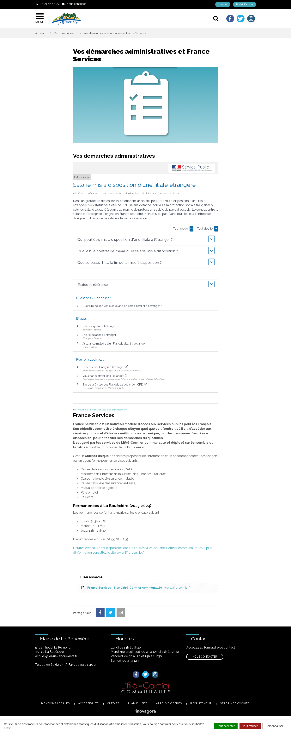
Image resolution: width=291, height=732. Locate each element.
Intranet (222, 4)
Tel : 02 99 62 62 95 (49, 664)
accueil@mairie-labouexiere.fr (56, 656)
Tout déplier (207, 229)
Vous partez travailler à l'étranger (105, 375)
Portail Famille (244, 4)
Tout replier (183, 229)
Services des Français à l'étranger (105, 367)
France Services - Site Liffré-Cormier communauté (136, 587)
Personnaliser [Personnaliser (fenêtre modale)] (274, 726)
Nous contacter (204, 656)
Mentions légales (55, 703)
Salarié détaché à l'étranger (99, 334)
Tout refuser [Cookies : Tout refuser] (250, 726)
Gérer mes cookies (235, 703)
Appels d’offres (169, 703)
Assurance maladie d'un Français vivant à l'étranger (114, 343)
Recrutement (200, 703)
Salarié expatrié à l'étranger (99, 326)
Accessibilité (88, 703)
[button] (145, 239)
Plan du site (138, 703)
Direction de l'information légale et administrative (101, 409)
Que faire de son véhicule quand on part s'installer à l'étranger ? (122, 305)
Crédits (113, 703)
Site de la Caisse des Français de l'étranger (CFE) (114, 384)
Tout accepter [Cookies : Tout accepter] (226, 726)
